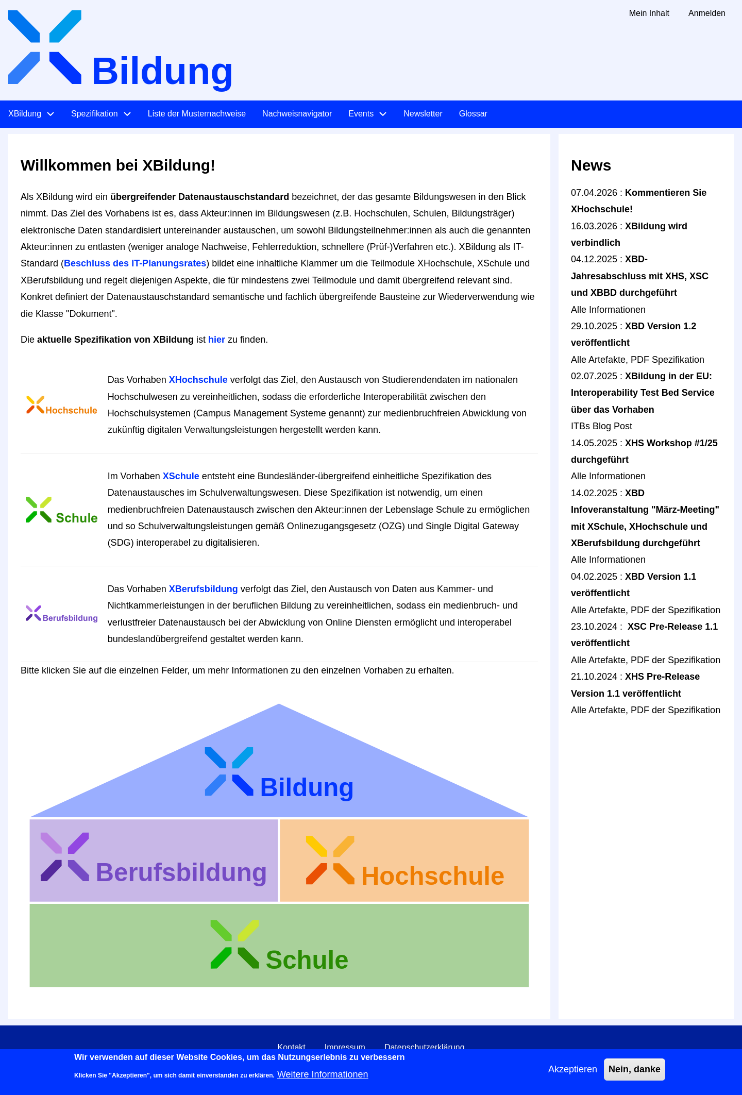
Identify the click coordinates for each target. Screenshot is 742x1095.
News (591, 165)
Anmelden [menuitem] (707, 13)
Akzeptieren (572, 1074)
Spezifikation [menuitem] (94, 113)
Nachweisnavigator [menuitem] (297, 113)
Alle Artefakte (598, 360)
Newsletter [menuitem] (423, 113)
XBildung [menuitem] (24, 113)
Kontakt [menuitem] (291, 1047)
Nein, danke (635, 1074)
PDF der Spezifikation (675, 610)
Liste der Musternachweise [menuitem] (197, 113)
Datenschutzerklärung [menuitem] (424, 1047)
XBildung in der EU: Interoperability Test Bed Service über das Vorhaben (643, 393)
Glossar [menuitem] (473, 113)
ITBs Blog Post (601, 426)
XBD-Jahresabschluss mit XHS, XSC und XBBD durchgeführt (640, 276)
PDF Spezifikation (667, 360)
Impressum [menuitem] (345, 1047)
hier (216, 339)
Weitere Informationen (322, 1079)
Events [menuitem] (361, 113)
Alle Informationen (608, 310)
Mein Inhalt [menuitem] (649, 13)
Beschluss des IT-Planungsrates (135, 263)
